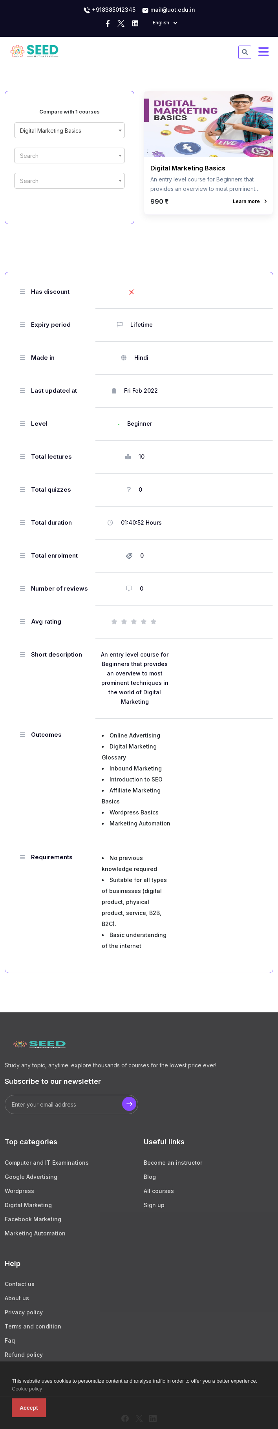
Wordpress (19, 1190)
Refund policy (24, 1354)
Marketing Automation (35, 1233)
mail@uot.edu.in (168, 10)
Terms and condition (33, 1326)
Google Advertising (31, 1176)
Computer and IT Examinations (47, 1162)
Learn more (250, 201)
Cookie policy (27, 1389)
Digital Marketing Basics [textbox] (50, 130)
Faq (10, 1340)
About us (17, 1298)
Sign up (154, 1205)
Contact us (20, 1284)
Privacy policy (24, 1312)
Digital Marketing (28, 1205)
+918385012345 (109, 10)
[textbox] (69, 155)
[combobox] (69, 130)
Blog (150, 1176)
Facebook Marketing (33, 1219)
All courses (159, 1190)
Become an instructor (173, 1162)
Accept (29, 1408)
